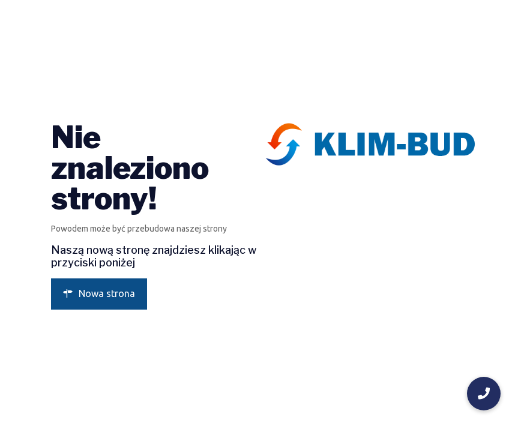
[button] (484, 393)
